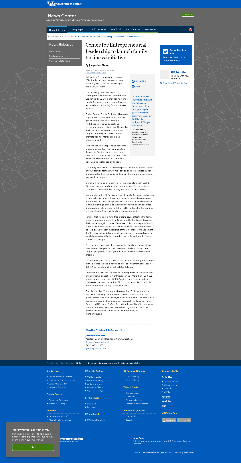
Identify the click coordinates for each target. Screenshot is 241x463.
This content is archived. (96, 72)
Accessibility (189, 453)
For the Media (92, 397)
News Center (63, 15)
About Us (51, 410)
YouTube (166, 401)
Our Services (53, 370)
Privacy (178, 453)
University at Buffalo (147, 453)
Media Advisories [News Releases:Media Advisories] (57, 56)
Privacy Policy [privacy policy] (37, 440)
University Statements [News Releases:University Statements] (59, 61)
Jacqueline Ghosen (95, 335)
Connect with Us (170, 370)
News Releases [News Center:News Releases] (68, 37)
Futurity (166, 396)
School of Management (97, 342)
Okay (33, 447)
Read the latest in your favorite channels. (174, 59)
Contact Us (188, 15)
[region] (33, 439)
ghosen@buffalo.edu (96, 349)
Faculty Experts (54, 394)
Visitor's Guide (130, 387)
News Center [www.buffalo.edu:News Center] (53, 37)
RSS (164, 406)
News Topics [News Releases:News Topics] (55, 51)
